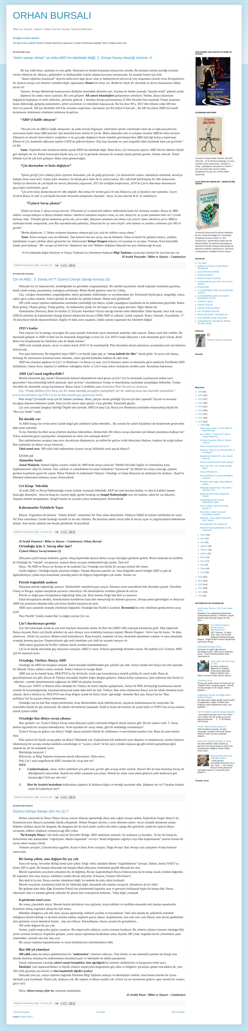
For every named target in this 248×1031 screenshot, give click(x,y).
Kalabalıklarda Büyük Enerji (209, 647)
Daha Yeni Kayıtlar (21, 1012)
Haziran (204, 553)
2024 (200, 392)
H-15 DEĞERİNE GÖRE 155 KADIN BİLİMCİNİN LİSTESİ (213, 297)
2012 (200, 588)
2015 (200, 577)
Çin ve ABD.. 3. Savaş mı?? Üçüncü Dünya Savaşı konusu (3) (61, 279)
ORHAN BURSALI (52, 15)
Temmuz (204, 550)
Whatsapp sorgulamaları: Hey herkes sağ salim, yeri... (215, 489)
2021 (200, 403)
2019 (200, 410)
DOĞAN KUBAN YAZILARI (209, 278)
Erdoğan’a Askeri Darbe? (26, 38)
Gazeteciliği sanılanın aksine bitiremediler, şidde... (212, 501)
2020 (200, 407)
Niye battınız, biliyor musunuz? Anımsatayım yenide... (213, 513)
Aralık (203, 425)
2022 (200, 399)
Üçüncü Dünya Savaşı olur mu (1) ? (41, 811)
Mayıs (203, 557)
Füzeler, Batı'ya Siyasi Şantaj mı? (212, 727)
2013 (200, 584)
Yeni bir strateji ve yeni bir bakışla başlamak (216, 712)
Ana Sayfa (100, 1012)
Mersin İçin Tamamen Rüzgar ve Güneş (214, 741)
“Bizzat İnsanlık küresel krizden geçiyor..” (217, 462)
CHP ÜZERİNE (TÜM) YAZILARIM (212, 318)
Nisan (203, 561)
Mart (202, 565)
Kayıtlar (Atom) (26, 1017)
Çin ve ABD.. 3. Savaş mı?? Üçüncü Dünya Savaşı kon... (215, 435)
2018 (200, 414)
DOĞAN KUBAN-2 (205, 275)
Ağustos (204, 546)
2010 (200, 596)
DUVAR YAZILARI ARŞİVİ (209, 308)
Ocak (202, 572)
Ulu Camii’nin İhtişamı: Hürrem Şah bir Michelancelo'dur (220, 627)
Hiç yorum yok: (47, 265)
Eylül (202, 542)
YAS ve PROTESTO (208, 472)
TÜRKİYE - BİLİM (205, 301)
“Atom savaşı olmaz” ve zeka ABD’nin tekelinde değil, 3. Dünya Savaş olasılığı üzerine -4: (83, 58)
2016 (200, 422)
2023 (200, 395)
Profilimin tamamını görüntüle (219, 340)
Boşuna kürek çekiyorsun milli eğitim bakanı (221, 757)
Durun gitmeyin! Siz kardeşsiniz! (213, 524)
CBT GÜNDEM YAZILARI (208, 311)
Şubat (203, 568)
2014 (200, 581)
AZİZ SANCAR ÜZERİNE (208, 272)
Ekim (202, 538)
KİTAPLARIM (203, 287)
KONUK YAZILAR (205, 305)
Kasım (203, 535)
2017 (200, 418)
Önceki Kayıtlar (178, 1012)
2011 (200, 592)
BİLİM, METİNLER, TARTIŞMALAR (213, 314)
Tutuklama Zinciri (205, 680)
